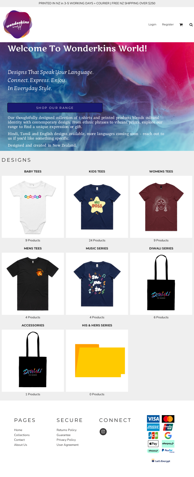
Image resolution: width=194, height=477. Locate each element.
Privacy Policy (66, 440)
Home (18, 430)
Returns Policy (66, 430)
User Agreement (68, 445)
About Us (20, 445)
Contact (19, 440)
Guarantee (63, 435)
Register (168, 24)
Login (152, 24)
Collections (22, 435)
